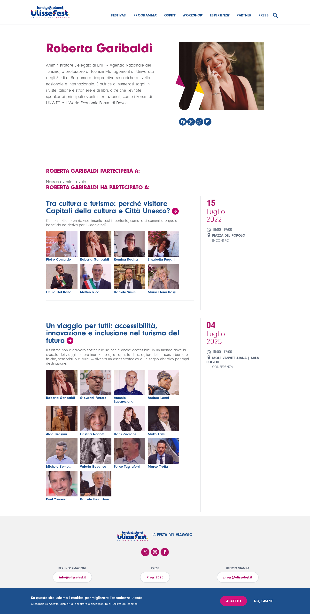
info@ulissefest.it (72, 577)
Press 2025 (155, 577)
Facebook (165, 552)
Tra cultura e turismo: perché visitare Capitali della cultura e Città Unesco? (108, 207)
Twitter (145, 552)
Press (263, 15)
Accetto (233, 601)
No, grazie (263, 601)
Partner (244, 15)
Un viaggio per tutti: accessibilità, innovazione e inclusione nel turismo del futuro (112, 333)
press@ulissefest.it (237, 577)
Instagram (155, 552)
